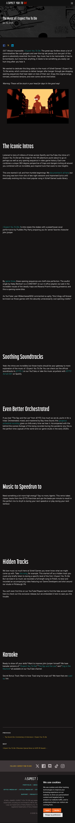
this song (23, 573)
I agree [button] (47, 810)
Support (24, 794)
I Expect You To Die (28, 666)
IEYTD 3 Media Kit (10, 789)
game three (10, 281)
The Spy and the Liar (47, 666)
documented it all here (59, 173)
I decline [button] (56, 810)
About (36, 785)
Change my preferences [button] (53, 815)
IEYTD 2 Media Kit (26, 789)
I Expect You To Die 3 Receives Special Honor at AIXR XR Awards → (25, 748)
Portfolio (27, 785)
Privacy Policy (36, 794)
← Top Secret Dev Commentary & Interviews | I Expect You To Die (25, 737)
